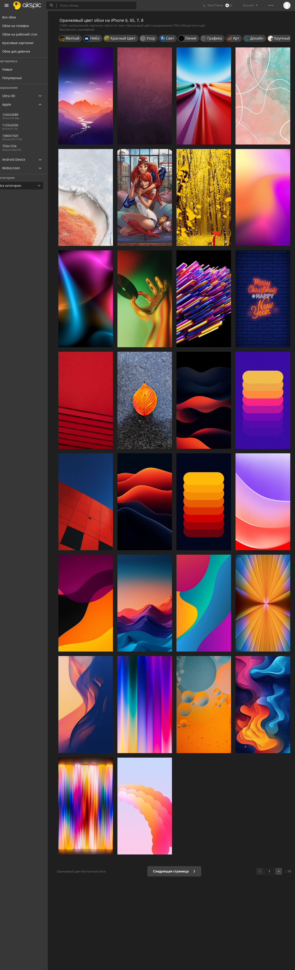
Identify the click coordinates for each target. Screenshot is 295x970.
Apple (12, 104)
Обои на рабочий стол (25, 34)
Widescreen (17, 168)
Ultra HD (14, 96)
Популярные (20, 78)
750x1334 (33, 146)
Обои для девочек (22, 51)
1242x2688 (19, 114)
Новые (16, 69)
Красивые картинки (23, 43)
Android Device (19, 159)
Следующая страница (175, 871)
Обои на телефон (21, 26)
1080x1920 (19, 135)
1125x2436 (19, 125)
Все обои (15, 17)
